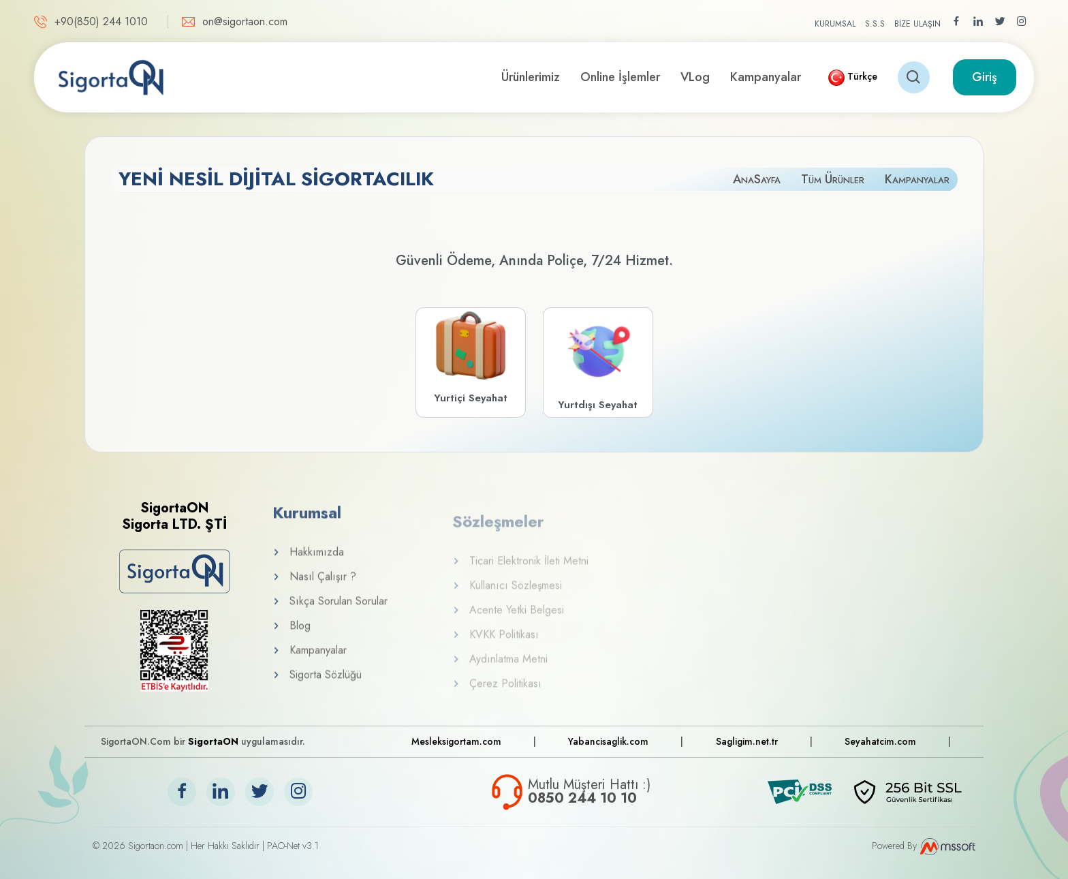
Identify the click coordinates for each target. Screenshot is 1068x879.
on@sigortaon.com (244, 21)
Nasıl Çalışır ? (314, 588)
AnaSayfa (757, 179)
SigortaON (213, 741)
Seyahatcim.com (880, 741)
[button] (852, 77)
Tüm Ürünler (832, 179)
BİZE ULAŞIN (917, 24)
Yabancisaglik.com (608, 741)
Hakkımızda (308, 563)
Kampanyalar (765, 77)
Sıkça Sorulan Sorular (330, 612)
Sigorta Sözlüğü (317, 686)
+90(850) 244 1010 (101, 21)
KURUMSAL (835, 24)
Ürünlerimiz (530, 77)
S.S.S (875, 24)
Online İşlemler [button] (620, 77)
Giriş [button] (984, 77)
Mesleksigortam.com (456, 741)
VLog (695, 77)
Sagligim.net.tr (747, 741)
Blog (291, 637)
